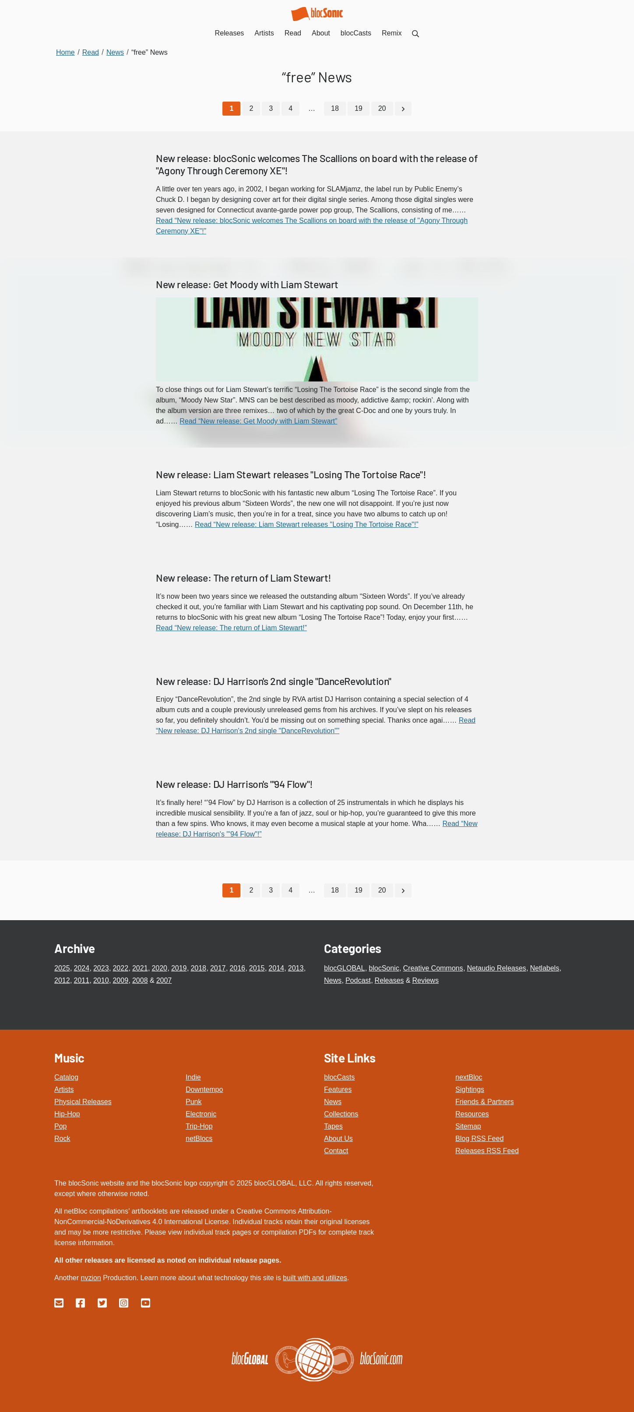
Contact (336, 1150)
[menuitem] (415, 33)
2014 (276, 967)
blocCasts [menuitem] (356, 33)
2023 (101, 967)
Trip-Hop (199, 1126)
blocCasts (339, 1076)
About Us (338, 1138)
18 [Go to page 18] (335, 108)
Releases (389, 980)
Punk (193, 1101)
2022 (120, 967)
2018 (198, 967)
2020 (159, 967)
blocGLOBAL (344, 967)
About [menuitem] (321, 33)
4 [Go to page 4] (290, 108)
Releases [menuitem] (229, 33)
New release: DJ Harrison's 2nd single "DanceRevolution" (273, 680)
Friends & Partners (484, 1101)
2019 (179, 967)
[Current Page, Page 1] (231, 109)
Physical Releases (83, 1101)
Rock (62, 1138)
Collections (341, 1113)
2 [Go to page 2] (251, 108)
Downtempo (204, 1089)
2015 (257, 967)
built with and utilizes (315, 1277)
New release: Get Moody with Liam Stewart (247, 284)
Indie (193, 1076)
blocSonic (384, 967)
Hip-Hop (67, 1113)
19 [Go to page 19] (359, 108)
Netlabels (544, 967)
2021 (140, 967)
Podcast (358, 980)
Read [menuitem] (293, 33)
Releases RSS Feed (487, 1150)
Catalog (66, 1076)
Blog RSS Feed (479, 1138)
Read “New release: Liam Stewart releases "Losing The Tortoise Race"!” (307, 524)
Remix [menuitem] (392, 33)
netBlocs (199, 1138)
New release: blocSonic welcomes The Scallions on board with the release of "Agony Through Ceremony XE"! (316, 164)
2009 (120, 980)
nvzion (91, 1277)
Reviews (425, 980)
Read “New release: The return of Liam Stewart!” (231, 627)
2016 (237, 967)
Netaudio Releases (496, 967)
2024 (81, 967)
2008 (140, 980)
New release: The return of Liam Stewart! (243, 577)
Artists (64, 1089)
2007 (164, 980)
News (333, 980)
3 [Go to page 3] (271, 108)
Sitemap (468, 1126)
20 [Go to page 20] (382, 108)
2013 (296, 967)
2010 (101, 980)
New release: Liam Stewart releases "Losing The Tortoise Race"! (291, 474)
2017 (218, 967)
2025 (62, 967)
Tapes (333, 1126)
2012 (62, 980)
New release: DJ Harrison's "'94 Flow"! (234, 784)
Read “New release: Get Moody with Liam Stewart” (258, 421)
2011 (81, 980)
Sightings (469, 1089)
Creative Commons (433, 967)
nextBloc (468, 1076)
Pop (60, 1126)
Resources (472, 1113)
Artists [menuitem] (264, 33)
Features (338, 1089)
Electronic (201, 1113)
